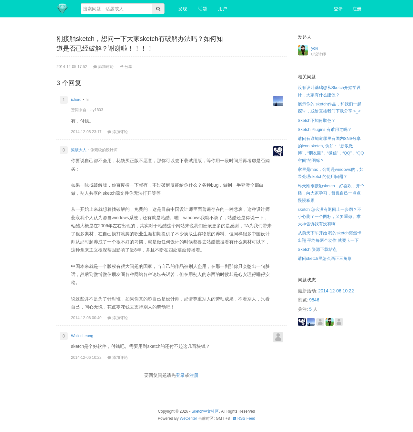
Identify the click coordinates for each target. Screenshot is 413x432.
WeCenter (188, 418)
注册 (356, 8)
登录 (338, 8)
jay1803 (96, 110)
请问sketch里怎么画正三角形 (325, 258)
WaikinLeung (82, 336)
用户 (222, 8)
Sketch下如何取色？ (317, 120)
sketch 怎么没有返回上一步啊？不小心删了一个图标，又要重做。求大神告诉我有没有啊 (329, 216)
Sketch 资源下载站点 (317, 249)
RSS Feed (244, 418)
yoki (314, 48)
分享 (126, 66)
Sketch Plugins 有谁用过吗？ (325, 129)
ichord (76, 99)
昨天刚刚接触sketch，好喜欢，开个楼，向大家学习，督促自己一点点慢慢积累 (331, 193)
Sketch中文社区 (205, 411)
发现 (182, 8)
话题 (202, 8)
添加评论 (103, 66)
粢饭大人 (78, 150)
